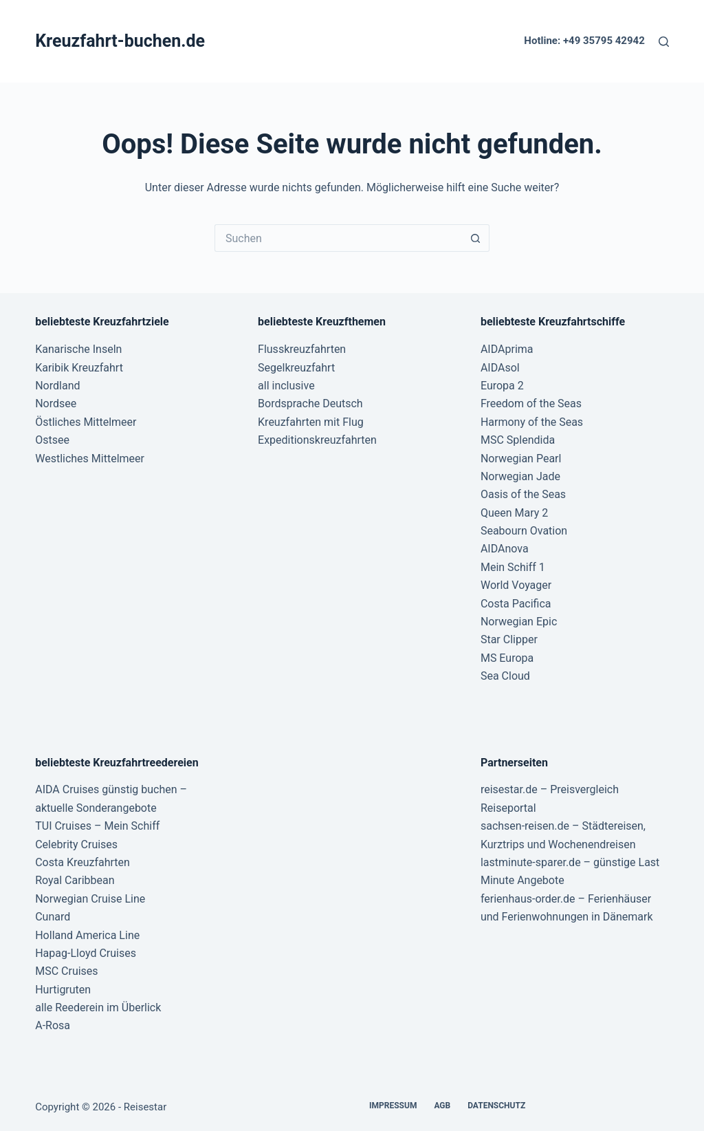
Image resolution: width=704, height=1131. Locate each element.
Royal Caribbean (74, 880)
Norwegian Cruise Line (90, 898)
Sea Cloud (505, 675)
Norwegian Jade (520, 476)
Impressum (393, 1105)
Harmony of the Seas (532, 422)
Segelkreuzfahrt (296, 367)
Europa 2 (502, 385)
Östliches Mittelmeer (85, 422)
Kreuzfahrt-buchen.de (120, 41)
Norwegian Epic (519, 621)
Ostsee (52, 439)
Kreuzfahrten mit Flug (311, 422)
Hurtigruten (63, 989)
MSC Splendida (518, 439)
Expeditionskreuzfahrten (317, 439)
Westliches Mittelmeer (89, 458)
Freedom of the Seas (531, 403)
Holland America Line (87, 935)
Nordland (57, 385)
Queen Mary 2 (514, 512)
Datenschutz (496, 1105)
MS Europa (507, 658)
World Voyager (516, 585)
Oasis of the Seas (523, 494)
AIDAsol (500, 367)
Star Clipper (509, 639)
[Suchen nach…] (338, 238)
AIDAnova (505, 548)
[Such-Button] (476, 238)
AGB (442, 1105)
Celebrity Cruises (76, 844)
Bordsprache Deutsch (310, 403)
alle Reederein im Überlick (98, 1007)
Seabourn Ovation (524, 530)
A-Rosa (52, 1025)
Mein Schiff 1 (513, 567)
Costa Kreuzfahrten (82, 862)
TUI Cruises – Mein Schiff (97, 825)
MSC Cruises (66, 971)
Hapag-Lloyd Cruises (85, 953)
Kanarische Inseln (78, 349)
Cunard (52, 916)
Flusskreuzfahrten (302, 349)
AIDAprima (507, 349)
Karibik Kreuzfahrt (79, 367)
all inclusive (286, 385)
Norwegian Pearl (521, 458)
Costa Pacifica (516, 603)
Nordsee (55, 403)
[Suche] (664, 41)
